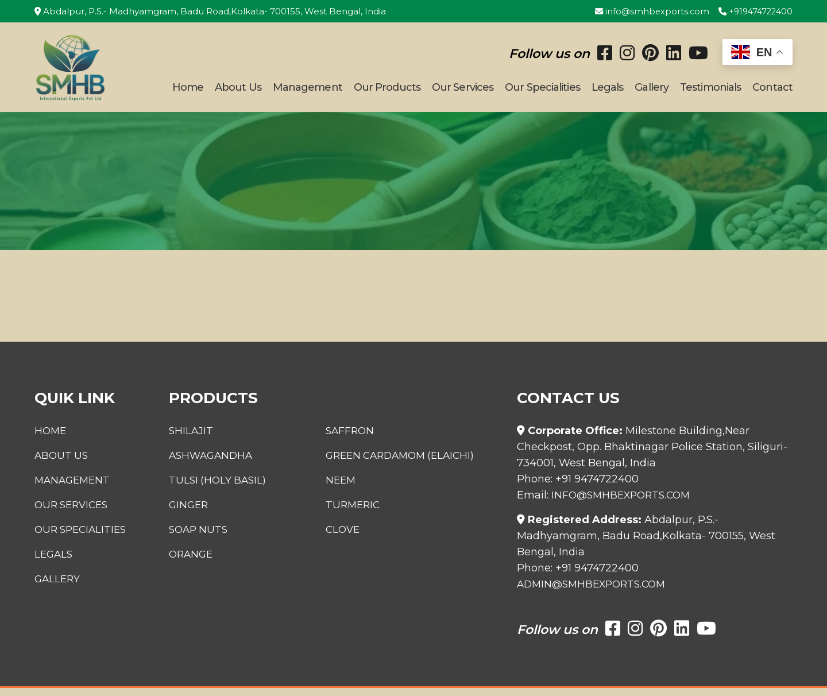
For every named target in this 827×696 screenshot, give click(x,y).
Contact (772, 91)
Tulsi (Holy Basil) (212, 488)
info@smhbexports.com (646, 11)
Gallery (651, 91)
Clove (347, 537)
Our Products (387, 91)
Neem (344, 488)
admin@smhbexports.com (595, 592)
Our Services (462, 91)
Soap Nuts (193, 537)
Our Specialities (542, 91)
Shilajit (184, 438)
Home (187, 91)
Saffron (354, 438)
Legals (608, 91)
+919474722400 (753, 11)
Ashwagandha (206, 463)
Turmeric (357, 512)
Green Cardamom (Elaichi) (407, 463)
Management (307, 91)
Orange (185, 562)
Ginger (182, 512)
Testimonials (710, 91)
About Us (238, 91)
